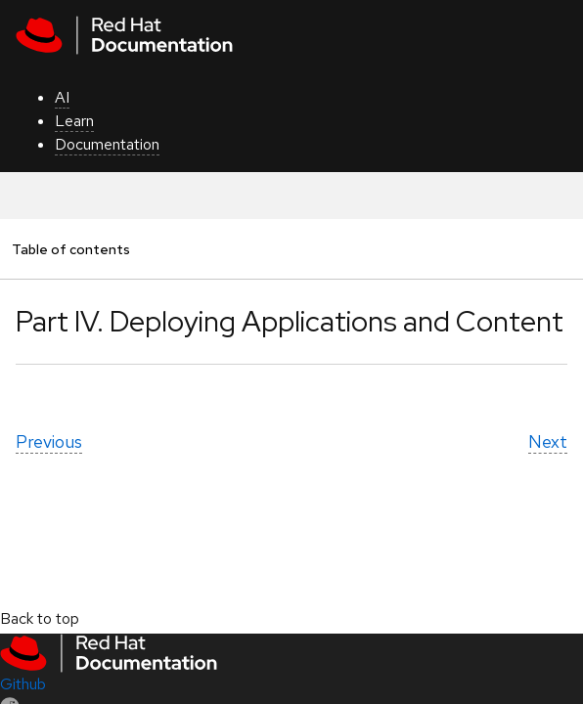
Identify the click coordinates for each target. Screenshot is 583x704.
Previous (49, 441)
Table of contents (70, 249)
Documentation (107, 144)
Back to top (39, 618)
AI (62, 97)
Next (547, 441)
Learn (74, 120)
